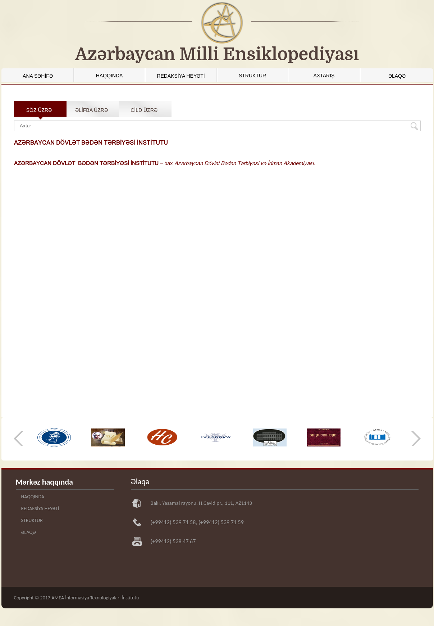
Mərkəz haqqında (44, 482)
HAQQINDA (109, 75)
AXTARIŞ (324, 75)
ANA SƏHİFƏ (38, 76)
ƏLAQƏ (397, 76)
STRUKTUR (252, 75)
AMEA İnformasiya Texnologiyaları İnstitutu (95, 598)
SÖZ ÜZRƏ (39, 110)
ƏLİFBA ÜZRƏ (91, 110)
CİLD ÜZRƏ (144, 110)
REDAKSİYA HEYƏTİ (181, 76)
